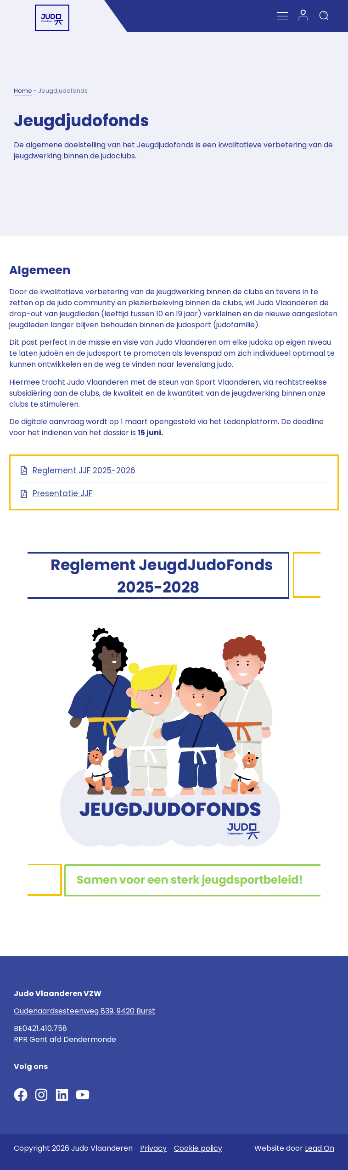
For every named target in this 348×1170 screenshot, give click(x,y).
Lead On (319, 1148)
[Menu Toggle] (282, 16)
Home (23, 90)
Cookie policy (198, 1148)
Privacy (153, 1148)
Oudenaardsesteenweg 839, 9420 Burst (84, 1011)
